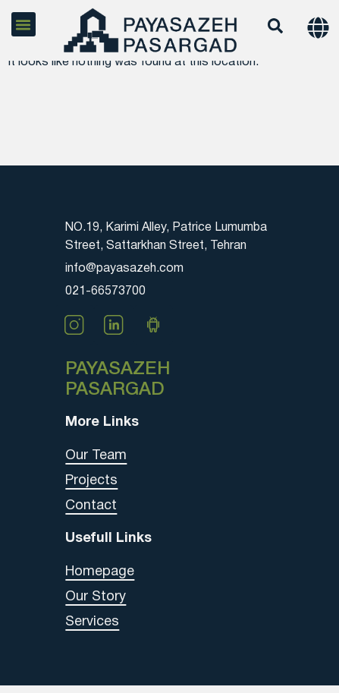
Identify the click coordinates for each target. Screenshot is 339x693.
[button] (23, 24)
